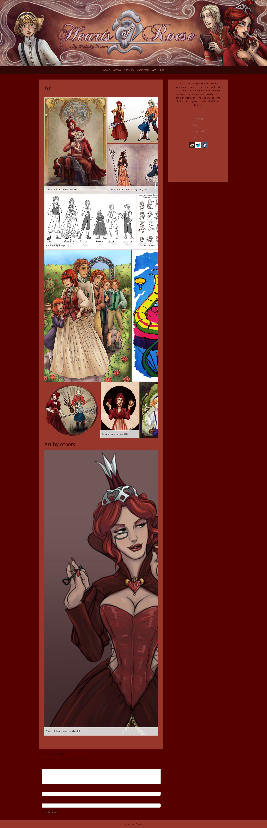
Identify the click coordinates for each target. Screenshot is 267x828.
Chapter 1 (198, 125)
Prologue (198, 119)
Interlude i (198, 131)
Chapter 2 (198, 138)
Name (45, 788)
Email (44, 800)
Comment (47, 765)
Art (154, 70)
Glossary (129, 70)
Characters (143, 70)
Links (161, 70)
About (106, 70)
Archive (117, 70)
